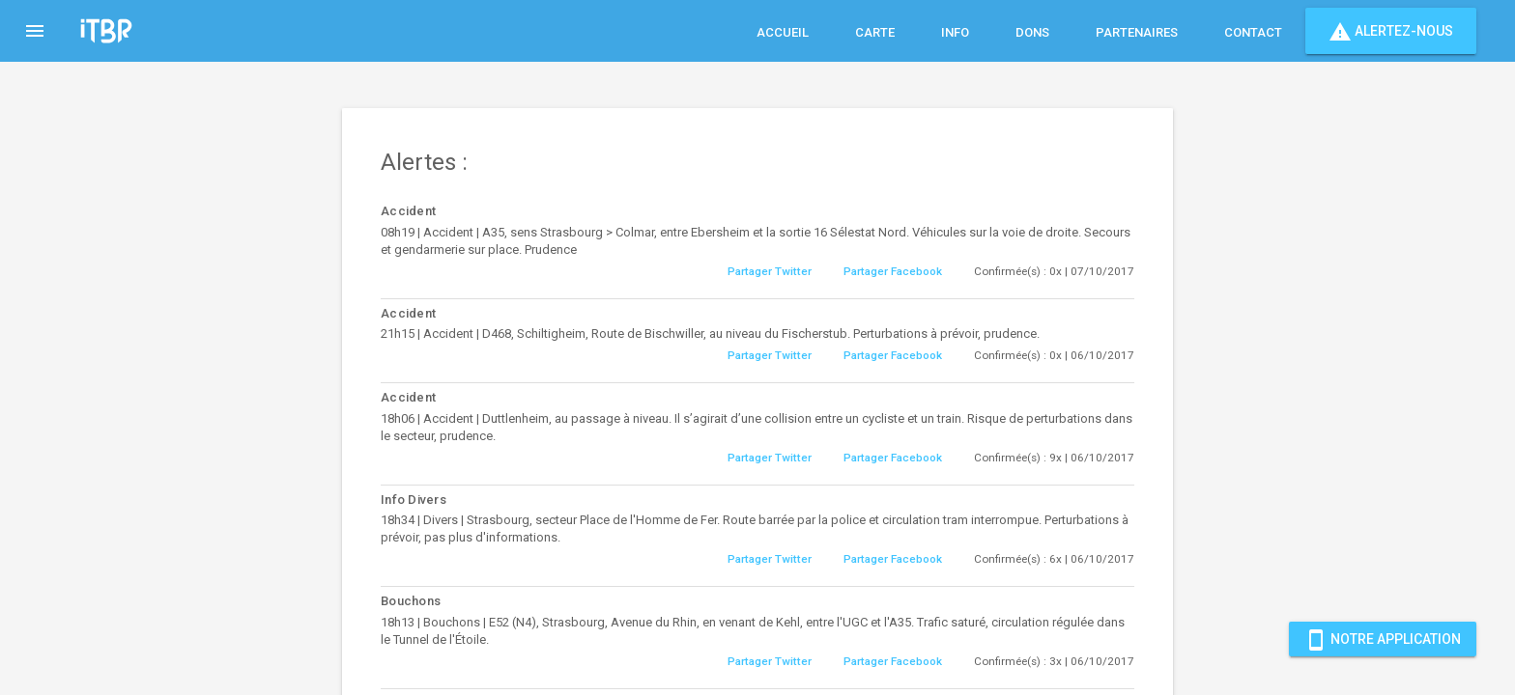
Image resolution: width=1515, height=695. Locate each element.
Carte (875, 32)
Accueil (783, 32)
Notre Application (1382, 639)
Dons (1032, 32)
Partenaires (1137, 32)
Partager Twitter (770, 271)
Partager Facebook (892, 271)
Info (955, 32)
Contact (1253, 32)
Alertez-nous (1390, 31)
